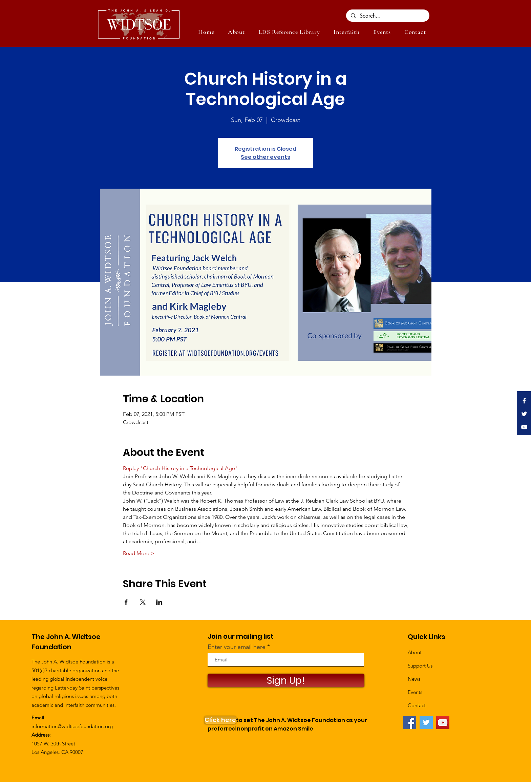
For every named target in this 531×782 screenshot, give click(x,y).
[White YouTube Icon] (524, 427)
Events (415, 692)
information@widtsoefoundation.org (72, 726)
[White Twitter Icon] (524, 414)
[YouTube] (442, 722)
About (415, 652)
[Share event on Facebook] (126, 602)
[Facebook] (409, 722)
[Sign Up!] (286, 680)
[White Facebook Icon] (524, 400)
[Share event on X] (143, 602)
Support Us (420, 665)
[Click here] (220, 720)
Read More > (138, 553)
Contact (417, 705)
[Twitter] (426, 722)
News (414, 679)
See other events (265, 157)
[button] (382, 31)
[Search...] (387, 15)
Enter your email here (237, 647)
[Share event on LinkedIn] (159, 602)
